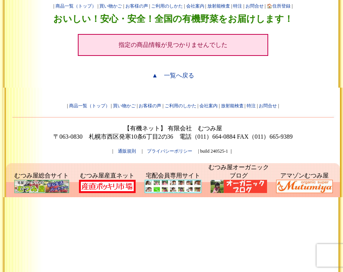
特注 (237, 6)
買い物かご (110, 6)
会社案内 (195, 6)
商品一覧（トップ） (76, 6)
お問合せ (255, 6)
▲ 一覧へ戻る (173, 75)
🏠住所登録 (278, 6)
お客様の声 (136, 6)
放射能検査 (218, 6)
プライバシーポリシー (169, 151)
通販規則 (127, 151)
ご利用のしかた (167, 6)
